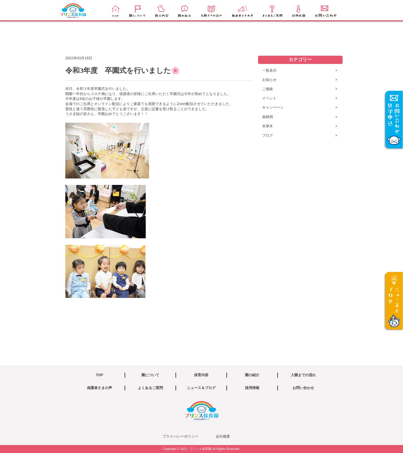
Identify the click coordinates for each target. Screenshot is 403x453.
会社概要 (223, 436)
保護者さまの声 (99, 388)
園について (150, 375)
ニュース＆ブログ (201, 388)
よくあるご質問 (150, 388)
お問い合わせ (303, 388)
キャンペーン (273, 107)
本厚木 (267, 126)
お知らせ (269, 80)
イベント (269, 98)
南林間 (267, 117)
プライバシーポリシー (180, 436)
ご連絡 (267, 89)
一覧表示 (269, 70)
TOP (99, 375)
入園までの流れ (303, 375)
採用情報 (252, 388)
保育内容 (201, 375)
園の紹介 (252, 375)
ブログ (267, 135)
